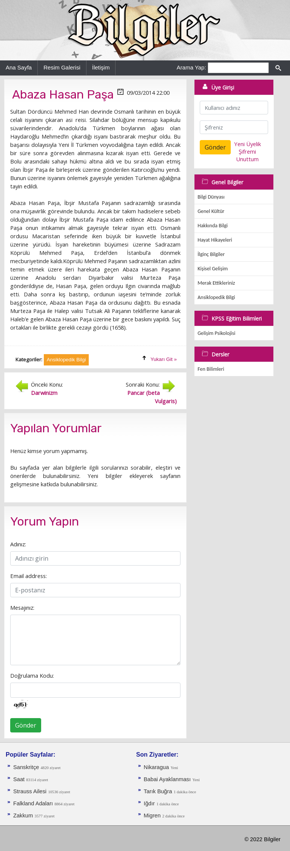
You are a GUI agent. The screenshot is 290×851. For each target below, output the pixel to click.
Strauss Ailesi (29, 791)
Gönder (25, 725)
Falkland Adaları (33, 803)
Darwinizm (44, 392)
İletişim (101, 67)
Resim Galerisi (61, 67)
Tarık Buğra (158, 791)
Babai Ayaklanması (167, 779)
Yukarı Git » (164, 359)
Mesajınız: (22, 607)
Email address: (28, 576)
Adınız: (18, 544)
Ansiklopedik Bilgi (216, 297)
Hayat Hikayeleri (214, 240)
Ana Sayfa (19, 67)
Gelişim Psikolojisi (216, 333)
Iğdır (149, 803)
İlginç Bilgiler (211, 254)
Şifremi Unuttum (247, 155)
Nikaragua (156, 767)
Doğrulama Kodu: (32, 675)
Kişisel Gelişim (212, 268)
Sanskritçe (27, 767)
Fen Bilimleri (210, 369)
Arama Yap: (191, 67)
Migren (152, 815)
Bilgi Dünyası (211, 197)
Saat (19, 779)
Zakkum (23, 815)
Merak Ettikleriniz (216, 283)
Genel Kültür (210, 211)
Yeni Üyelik (247, 144)
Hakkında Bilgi (212, 225)
